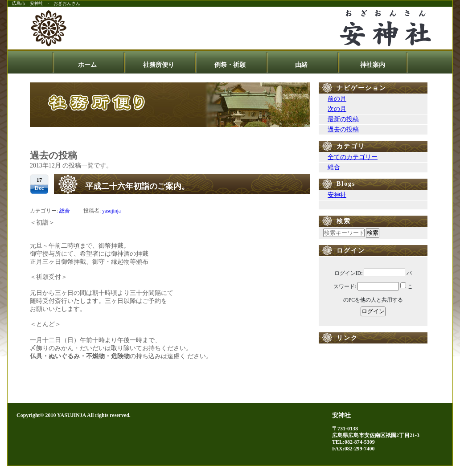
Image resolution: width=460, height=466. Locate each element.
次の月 (337, 109)
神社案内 (372, 64)
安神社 (337, 195)
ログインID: (348, 273)
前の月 (337, 98)
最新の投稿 (343, 119)
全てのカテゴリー (353, 157)
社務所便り (158, 64)
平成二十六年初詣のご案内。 (137, 186)
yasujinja (111, 211)
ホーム (87, 64)
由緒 (301, 64)
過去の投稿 (343, 129)
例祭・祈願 (230, 64)
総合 (64, 211)
